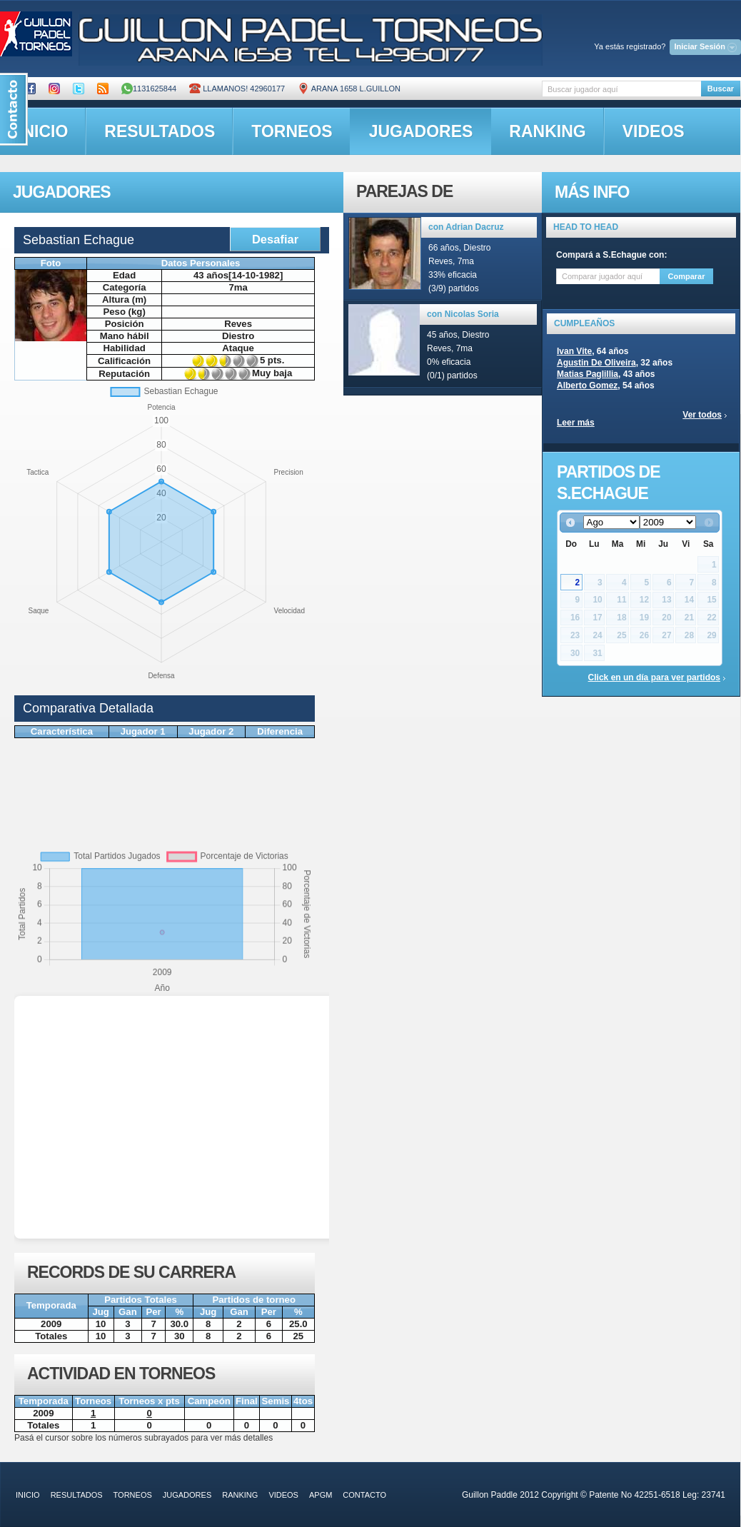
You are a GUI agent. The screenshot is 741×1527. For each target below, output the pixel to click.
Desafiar (275, 239)
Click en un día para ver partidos (654, 677)
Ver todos (702, 415)
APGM (320, 1495)
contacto (364, 1495)
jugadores (421, 131)
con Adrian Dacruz (466, 227)
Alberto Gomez (587, 385)
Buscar (720, 88)
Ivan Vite (574, 351)
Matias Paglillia (587, 374)
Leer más (576, 423)
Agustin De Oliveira (596, 363)
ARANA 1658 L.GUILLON (349, 88)
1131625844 (148, 88)
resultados (159, 131)
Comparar (686, 276)
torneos (291, 131)
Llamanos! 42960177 (237, 88)
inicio (28, 1495)
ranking (547, 131)
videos (653, 131)
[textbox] (621, 89)
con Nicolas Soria (463, 314)
